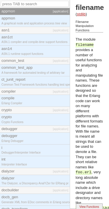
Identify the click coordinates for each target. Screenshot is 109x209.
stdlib (81, 14)
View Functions (89, 206)
